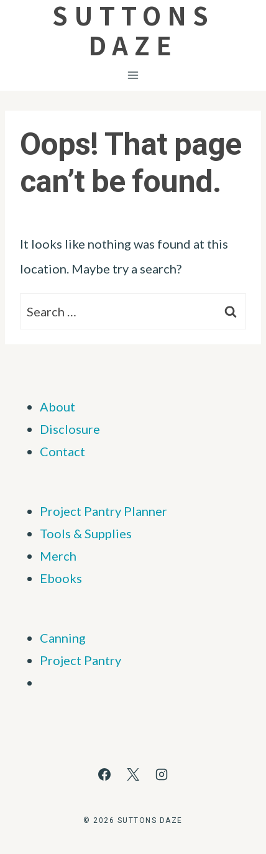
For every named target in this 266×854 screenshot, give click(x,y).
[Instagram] (161, 774)
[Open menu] (133, 75)
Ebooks (61, 578)
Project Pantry (80, 660)
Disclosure (70, 428)
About (57, 406)
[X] (133, 774)
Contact (62, 451)
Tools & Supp (76, 533)
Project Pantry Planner (103, 510)
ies (124, 533)
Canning (63, 637)
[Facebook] (104, 774)
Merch (58, 555)
